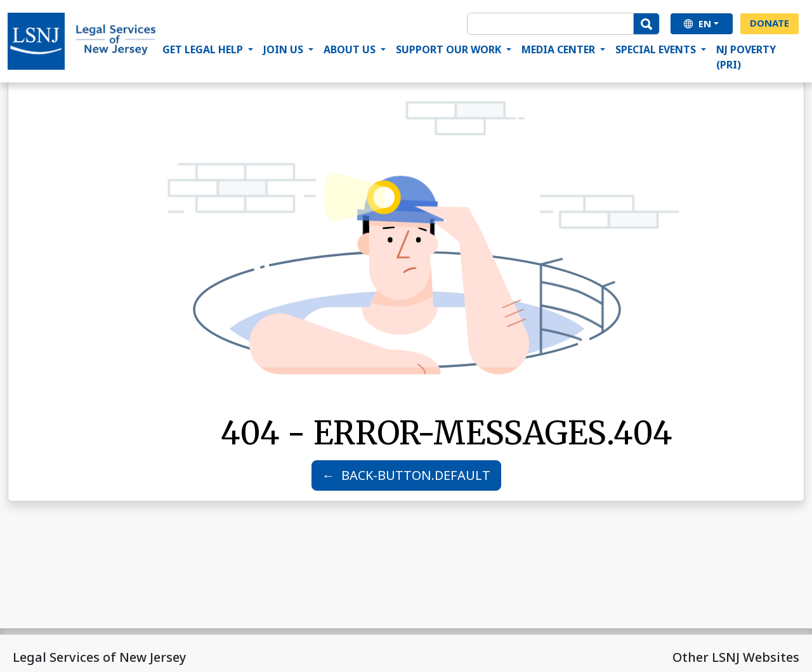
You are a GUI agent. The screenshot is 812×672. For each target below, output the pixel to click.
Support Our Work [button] (450, 49)
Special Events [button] (656, 49)
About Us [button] (351, 49)
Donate (769, 22)
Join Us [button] (284, 49)
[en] (701, 24)
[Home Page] (82, 41)
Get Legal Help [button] (204, 49)
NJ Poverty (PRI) (746, 57)
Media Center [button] (559, 49)
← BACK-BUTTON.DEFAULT (406, 475)
